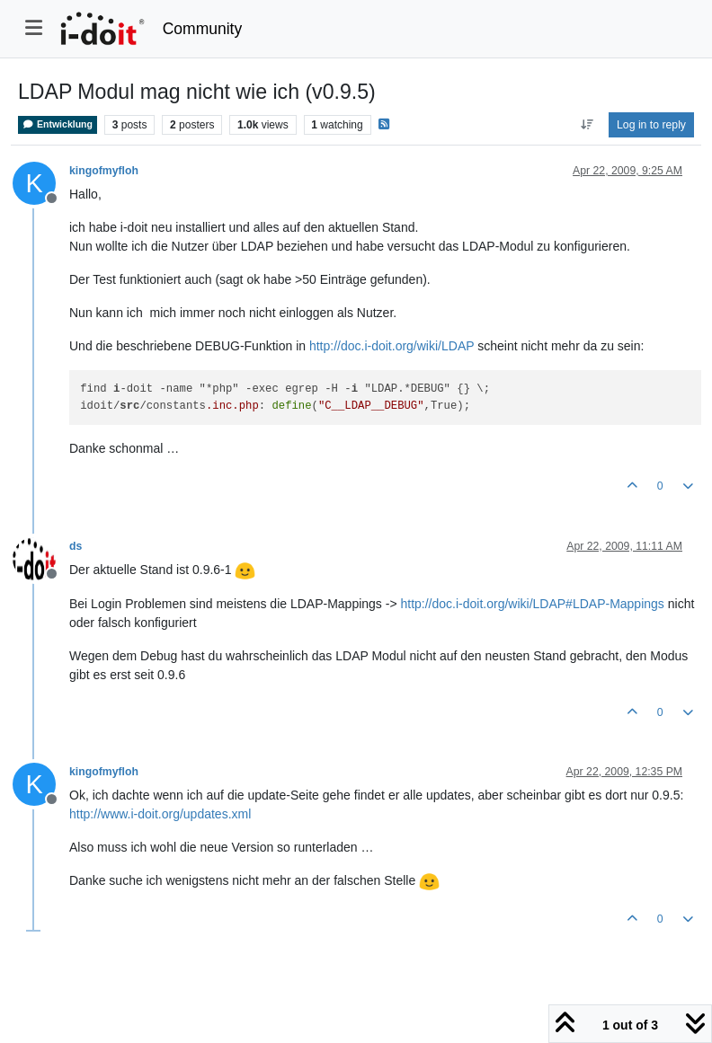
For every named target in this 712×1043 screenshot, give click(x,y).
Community (203, 29)
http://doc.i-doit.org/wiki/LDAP (391, 346)
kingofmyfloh (103, 170)
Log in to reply (651, 125)
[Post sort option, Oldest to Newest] (586, 124)
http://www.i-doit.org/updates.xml (160, 814)
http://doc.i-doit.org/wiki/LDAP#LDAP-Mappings (531, 604)
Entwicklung (57, 124)
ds (75, 546)
